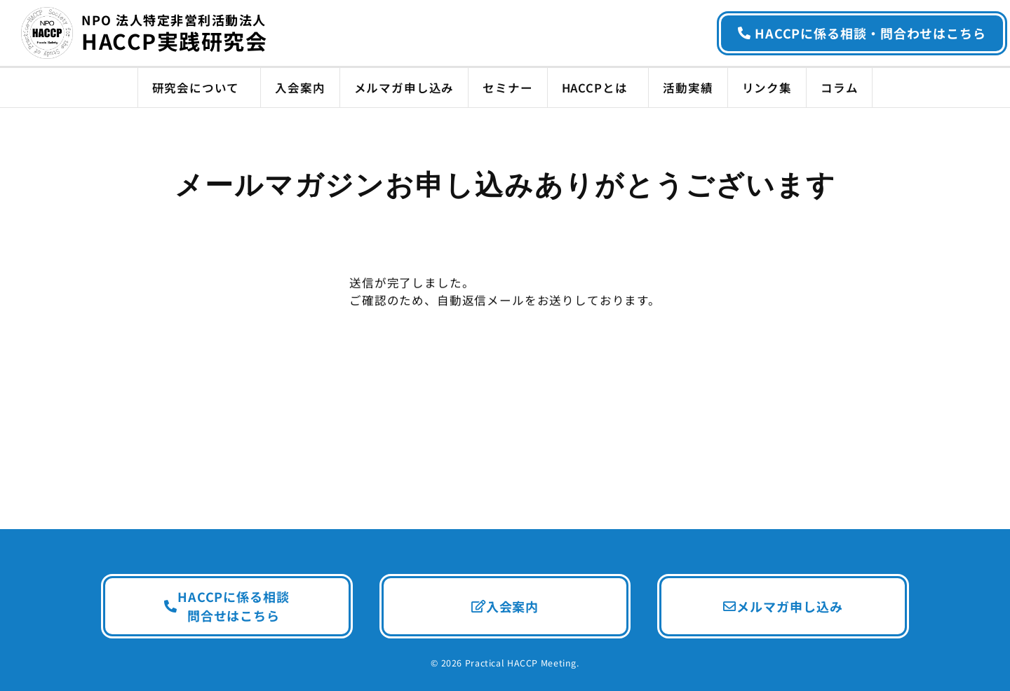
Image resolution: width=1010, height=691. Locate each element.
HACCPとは (598, 87)
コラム (839, 87)
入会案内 (300, 87)
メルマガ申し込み (404, 87)
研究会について (199, 87)
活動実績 (688, 87)
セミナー (507, 87)
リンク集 (767, 87)
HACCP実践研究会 (174, 34)
